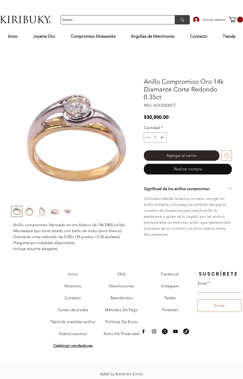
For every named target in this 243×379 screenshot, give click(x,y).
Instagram (170, 286)
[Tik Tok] (186, 331)
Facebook (170, 274)
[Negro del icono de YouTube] (175, 331)
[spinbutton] (155, 137)
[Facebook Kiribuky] (143, 331)
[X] (165, 331)
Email (202, 283)
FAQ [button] (121, 274)
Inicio (73, 274)
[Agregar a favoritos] (226, 155)
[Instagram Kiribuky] (154, 331)
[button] (236, 20)
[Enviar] (219, 305)
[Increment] (162, 137)
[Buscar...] (113, 19)
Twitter (170, 297)
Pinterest (170, 309)
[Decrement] (148, 137)
